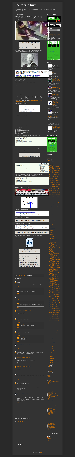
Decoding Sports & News (51, 411)
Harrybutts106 (19, 357)
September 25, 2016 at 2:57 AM (26, 357)
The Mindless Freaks (51, 384)
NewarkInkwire (19, 366)
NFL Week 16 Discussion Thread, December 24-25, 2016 (56, 72)
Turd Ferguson (19, 310)
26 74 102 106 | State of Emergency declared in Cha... (54, 350)
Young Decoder (50, 382)
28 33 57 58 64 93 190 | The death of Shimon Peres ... (54, 236)
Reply (18, 286)
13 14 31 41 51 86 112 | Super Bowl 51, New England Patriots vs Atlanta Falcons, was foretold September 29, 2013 (56, 103)
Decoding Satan (50, 412)
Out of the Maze (50, 390)
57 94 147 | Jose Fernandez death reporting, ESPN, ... (53, 252)
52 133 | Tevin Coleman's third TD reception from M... (53, 256)
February (50, 371)
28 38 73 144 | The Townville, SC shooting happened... (53, 228)
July (49, 365)
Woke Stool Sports (50, 383)
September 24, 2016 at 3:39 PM (24, 296)
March (50, 370)
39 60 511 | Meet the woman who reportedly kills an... (53, 222)
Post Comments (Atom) (21, 421)
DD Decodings (50, 414)
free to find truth (25, 5)
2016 (49, 160)
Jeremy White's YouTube (51, 394)
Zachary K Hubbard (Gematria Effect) (53, 381)
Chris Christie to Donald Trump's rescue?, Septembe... (53, 210)
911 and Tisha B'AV (51, 426)
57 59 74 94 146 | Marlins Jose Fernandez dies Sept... (53, 283)
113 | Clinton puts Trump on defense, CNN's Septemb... (54, 254)
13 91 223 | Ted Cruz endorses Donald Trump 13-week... (54, 301)
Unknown (18, 281)
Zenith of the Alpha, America (52, 380)
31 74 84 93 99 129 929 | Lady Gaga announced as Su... (54, 202)
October (50, 164)
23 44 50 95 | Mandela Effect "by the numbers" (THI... (54, 304)
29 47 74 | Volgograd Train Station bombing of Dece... (53, 177)
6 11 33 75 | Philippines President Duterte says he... (53, 186)
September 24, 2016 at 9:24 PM (27, 337)
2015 (49, 374)
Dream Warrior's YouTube (51, 409)
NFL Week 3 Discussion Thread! (52, 116)
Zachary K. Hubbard (50, 438)
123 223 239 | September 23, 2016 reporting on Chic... (54, 312)
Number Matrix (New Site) (51, 391)
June (50, 366)
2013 (49, 376)
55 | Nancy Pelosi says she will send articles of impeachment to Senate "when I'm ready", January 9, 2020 (56, 87)
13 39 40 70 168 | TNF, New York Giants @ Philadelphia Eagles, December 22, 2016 (56, 127)
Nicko (18, 393)
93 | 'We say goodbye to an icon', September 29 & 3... (53, 190)
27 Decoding (50, 429)
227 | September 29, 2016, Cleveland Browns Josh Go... (54, 188)
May (49, 367)
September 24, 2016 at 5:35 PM (26, 310)
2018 (49, 158)
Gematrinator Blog (50, 400)
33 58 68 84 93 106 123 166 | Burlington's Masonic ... (53, 275)
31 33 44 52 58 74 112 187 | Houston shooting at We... (54, 266)
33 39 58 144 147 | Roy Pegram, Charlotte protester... (53, 332)
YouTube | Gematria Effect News (19, 448)
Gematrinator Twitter (51, 398)
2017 (49, 159)
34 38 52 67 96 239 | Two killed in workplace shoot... (53, 314)
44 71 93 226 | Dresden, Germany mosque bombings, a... (53, 242)
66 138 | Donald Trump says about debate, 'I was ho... (53, 238)
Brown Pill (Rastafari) (51, 422)
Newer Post (16, 419)
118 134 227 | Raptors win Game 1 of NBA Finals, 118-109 (56, 111)
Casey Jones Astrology (51, 421)
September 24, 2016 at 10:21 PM (25, 351)
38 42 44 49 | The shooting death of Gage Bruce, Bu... (54, 299)
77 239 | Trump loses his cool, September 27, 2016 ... (53, 244)
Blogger (41, 452)
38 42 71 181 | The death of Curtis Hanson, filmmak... (53, 281)
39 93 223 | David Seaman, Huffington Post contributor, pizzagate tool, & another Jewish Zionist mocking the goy (56, 80)
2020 (49, 155)
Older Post (42, 419)
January (50, 372)
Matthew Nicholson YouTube (52, 393)
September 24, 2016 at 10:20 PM (25, 344)
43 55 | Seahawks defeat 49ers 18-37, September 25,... (54, 277)
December (50, 161)
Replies (19, 288)
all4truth (49, 425)
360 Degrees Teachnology (51, 427)
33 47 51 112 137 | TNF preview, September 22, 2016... (53, 342)
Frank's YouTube (50, 406)
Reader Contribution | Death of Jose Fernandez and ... (54, 246)
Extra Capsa (50, 408)
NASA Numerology (50, 392)
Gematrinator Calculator (51, 399)
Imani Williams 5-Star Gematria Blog (53, 395)
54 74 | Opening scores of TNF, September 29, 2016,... (53, 206)
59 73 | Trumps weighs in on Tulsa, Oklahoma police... (54, 358)
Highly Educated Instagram (52, 396)
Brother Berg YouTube (51, 423)
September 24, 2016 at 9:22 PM (27, 324)
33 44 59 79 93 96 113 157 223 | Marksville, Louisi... (53, 220)
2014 (49, 375)
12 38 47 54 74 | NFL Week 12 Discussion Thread (56, 64)
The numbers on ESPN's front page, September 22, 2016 (54, 330)
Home (29, 419)
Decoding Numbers (51, 413)
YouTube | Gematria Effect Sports (20, 447)
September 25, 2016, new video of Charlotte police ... (53, 279)
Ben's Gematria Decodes (51, 424)
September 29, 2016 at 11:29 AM (23, 393)
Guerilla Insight (50, 397)
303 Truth (49, 428)
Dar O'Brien (49, 415)
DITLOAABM (50, 410)
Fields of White (50, 407)
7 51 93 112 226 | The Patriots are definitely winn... (53, 326)
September (50, 165)
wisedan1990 (19, 344)
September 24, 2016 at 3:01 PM (24, 281)
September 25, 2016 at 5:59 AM (26, 366)
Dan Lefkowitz (50, 416)
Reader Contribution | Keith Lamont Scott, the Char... (54, 322)
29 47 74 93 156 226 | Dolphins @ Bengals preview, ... (53, 208)
